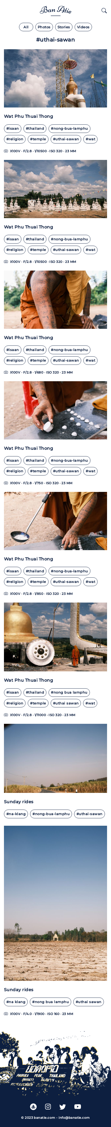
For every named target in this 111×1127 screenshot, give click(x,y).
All (25, 27)
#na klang (15, 1002)
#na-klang (16, 814)
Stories (63, 27)
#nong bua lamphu (69, 692)
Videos (83, 27)
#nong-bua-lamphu (69, 129)
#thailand (35, 129)
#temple (38, 139)
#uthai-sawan (66, 139)
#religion (14, 139)
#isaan (12, 129)
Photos (44, 27)
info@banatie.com (74, 1118)
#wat (90, 139)
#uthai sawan (66, 703)
